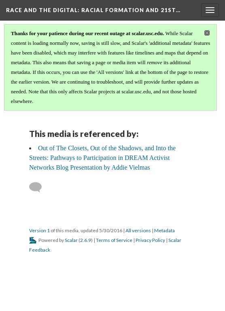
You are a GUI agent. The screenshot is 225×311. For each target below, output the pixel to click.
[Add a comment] (39, 187)
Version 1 (39, 230)
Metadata (164, 230)
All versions (138, 230)
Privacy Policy (150, 240)
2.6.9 (85, 240)
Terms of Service (114, 240)
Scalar (71, 240)
